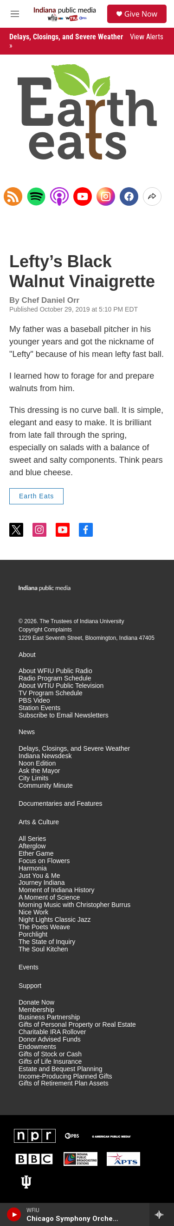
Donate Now (36, 1002)
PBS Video (34, 700)
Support (30, 985)
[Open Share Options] (152, 196)
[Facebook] (129, 196)
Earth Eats (36, 496)
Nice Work (33, 912)
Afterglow (32, 846)
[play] (14, 1214)
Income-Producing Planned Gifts (65, 1076)
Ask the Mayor (39, 770)
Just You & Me (39, 875)
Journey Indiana (42, 882)
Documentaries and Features (61, 803)
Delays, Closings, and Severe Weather (74, 748)
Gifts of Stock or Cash (50, 1054)
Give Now (140, 14)
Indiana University (102, 621)
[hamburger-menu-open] (14, 14)
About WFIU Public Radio (55, 671)
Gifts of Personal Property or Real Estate (77, 1024)
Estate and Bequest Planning (61, 1069)
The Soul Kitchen (43, 949)
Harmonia (33, 868)
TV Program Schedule (51, 693)
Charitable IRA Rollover (52, 1032)
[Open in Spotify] (36, 196)
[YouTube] (82, 196)
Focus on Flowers (44, 861)
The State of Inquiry (47, 941)
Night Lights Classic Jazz (55, 919)
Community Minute (46, 785)
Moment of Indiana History (56, 890)
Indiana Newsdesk (45, 756)
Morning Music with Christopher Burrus (74, 904)
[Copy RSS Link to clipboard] (13, 196)
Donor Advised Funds (50, 1039)
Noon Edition (37, 763)
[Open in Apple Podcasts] (59, 196)
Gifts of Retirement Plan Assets (64, 1083)
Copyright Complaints (45, 629)
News (27, 732)
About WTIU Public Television (61, 685)
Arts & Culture (39, 822)
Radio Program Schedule (55, 678)
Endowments (37, 1046)
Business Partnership (49, 1017)
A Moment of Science (49, 897)
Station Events (39, 708)
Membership (36, 1009)
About (27, 654)
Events (29, 967)
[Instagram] (106, 196)
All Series (32, 838)
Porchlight (33, 934)
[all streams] (161, 1214)
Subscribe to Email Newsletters (64, 715)
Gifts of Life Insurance (50, 1061)
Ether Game (36, 853)
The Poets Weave (44, 927)
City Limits (34, 778)
